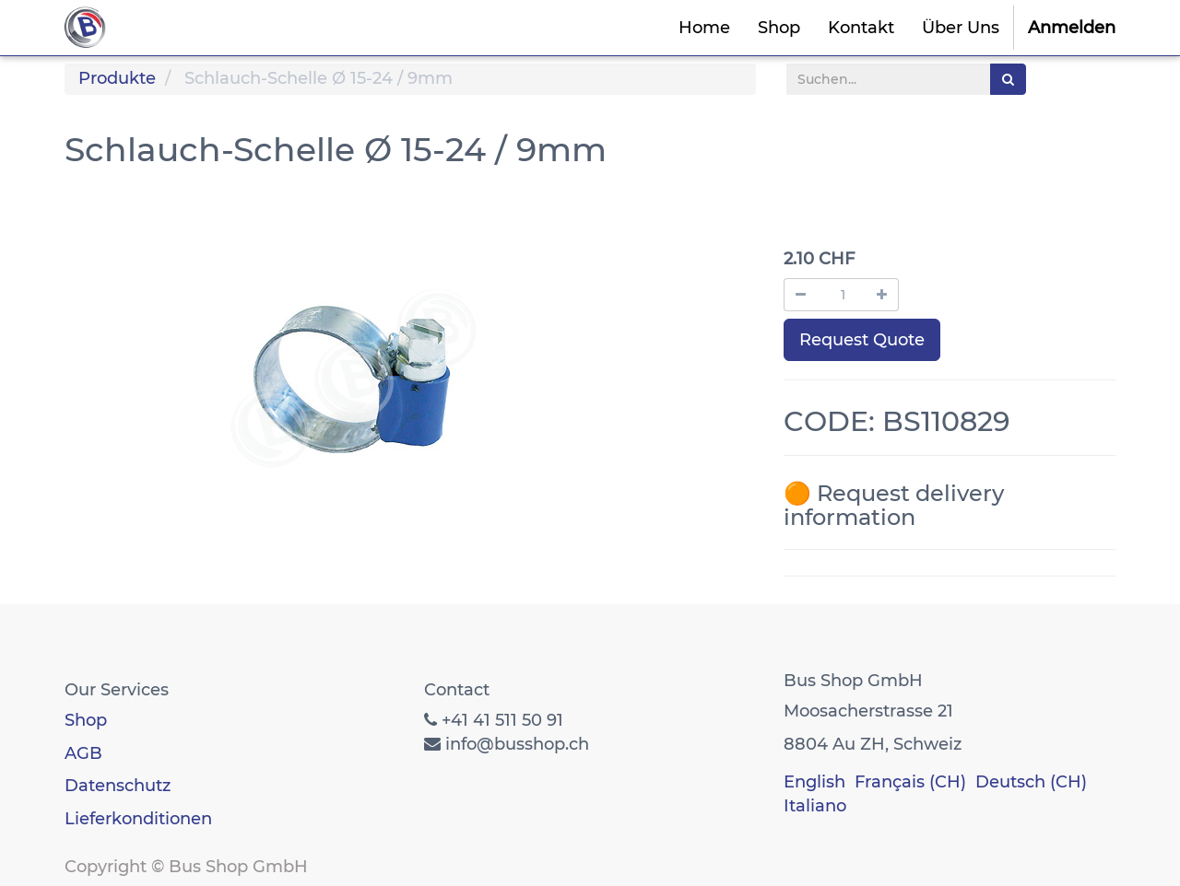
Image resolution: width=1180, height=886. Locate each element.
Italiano (815, 806)
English (814, 782)
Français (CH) (910, 782)
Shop (86, 720)
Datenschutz (118, 785)
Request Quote (862, 340)
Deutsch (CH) (1031, 782)
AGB (83, 753)
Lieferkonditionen (138, 819)
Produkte (117, 78)
